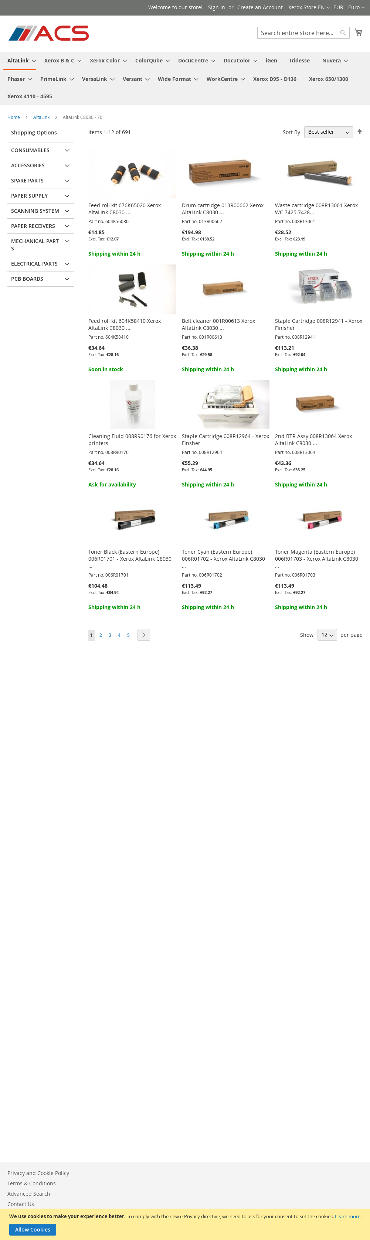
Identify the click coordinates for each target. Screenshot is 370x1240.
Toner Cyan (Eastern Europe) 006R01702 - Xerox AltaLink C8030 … (223, 558)
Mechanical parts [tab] (35, 245)
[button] (349, 8)
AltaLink (42, 117)
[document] (186, 1224)
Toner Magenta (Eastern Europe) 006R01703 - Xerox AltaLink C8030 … (316, 558)
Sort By (291, 131)
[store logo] (49, 33)
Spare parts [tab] (27, 180)
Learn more (347, 1216)
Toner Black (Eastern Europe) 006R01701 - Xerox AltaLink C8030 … (130, 558)
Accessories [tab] (28, 165)
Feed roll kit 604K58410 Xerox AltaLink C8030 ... (124, 324)
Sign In (216, 7)
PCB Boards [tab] (27, 278)
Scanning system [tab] (35, 210)
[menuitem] (19, 61)
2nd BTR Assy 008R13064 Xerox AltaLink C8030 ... (313, 440)
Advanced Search (28, 1193)
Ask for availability (112, 484)
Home (14, 117)
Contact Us (20, 1203)
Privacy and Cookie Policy (38, 1172)
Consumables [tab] (30, 150)
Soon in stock (105, 369)
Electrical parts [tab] (34, 263)
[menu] (185, 78)
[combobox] (303, 33)
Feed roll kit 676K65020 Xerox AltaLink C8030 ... (124, 209)
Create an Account (260, 7)
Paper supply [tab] (29, 195)
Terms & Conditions (31, 1183)
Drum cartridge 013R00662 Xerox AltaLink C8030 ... (223, 209)
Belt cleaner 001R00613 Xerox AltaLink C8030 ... (218, 324)
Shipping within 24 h (114, 253)
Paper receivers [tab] (33, 225)
